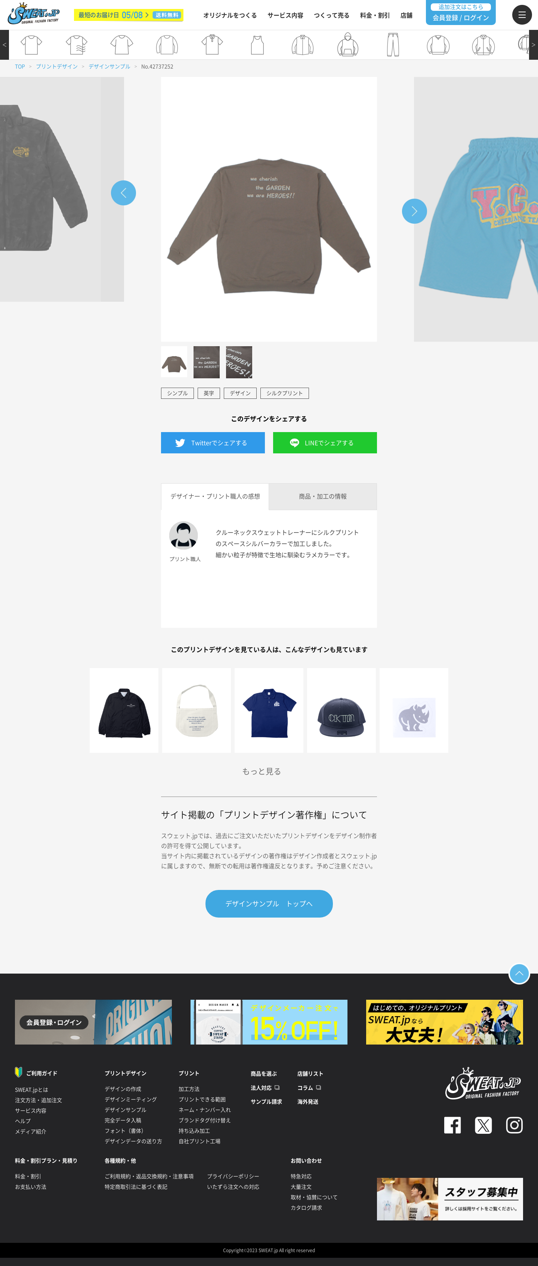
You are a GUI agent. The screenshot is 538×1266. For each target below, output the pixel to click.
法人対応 (261, 1087)
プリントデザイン (57, 66)
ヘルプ (23, 1121)
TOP (20, 66)
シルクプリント (284, 393)
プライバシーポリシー (233, 1176)
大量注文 (301, 1186)
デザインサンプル (109, 66)
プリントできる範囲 (202, 1099)
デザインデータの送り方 (133, 1141)
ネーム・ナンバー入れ (205, 1110)
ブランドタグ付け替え (205, 1120)
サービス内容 (285, 15)
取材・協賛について (314, 1197)
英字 (209, 393)
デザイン (240, 393)
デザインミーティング (131, 1099)
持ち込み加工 (194, 1130)
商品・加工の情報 (323, 496)
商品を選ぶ (264, 1073)
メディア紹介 (30, 1131)
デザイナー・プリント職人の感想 (215, 496)
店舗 (406, 15)
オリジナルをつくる (230, 15)
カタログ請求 (306, 1207)
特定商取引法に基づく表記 (136, 1186)
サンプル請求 (266, 1101)
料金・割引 (375, 15)
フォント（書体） (125, 1130)
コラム (305, 1087)
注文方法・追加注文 (38, 1100)
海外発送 (307, 1101)
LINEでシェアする (329, 443)
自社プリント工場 (199, 1141)
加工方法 (189, 1089)
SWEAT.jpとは (31, 1089)
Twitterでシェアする (219, 443)
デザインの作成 (123, 1089)
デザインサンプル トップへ (269, 903)
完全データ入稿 (123, 1120)
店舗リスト (310, 1073)
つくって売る (332, 15)
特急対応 (301, 1176)
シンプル (177, 393)
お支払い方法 (30, 1186)
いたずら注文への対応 (233, 1186)
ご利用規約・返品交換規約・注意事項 (149, 1176)
